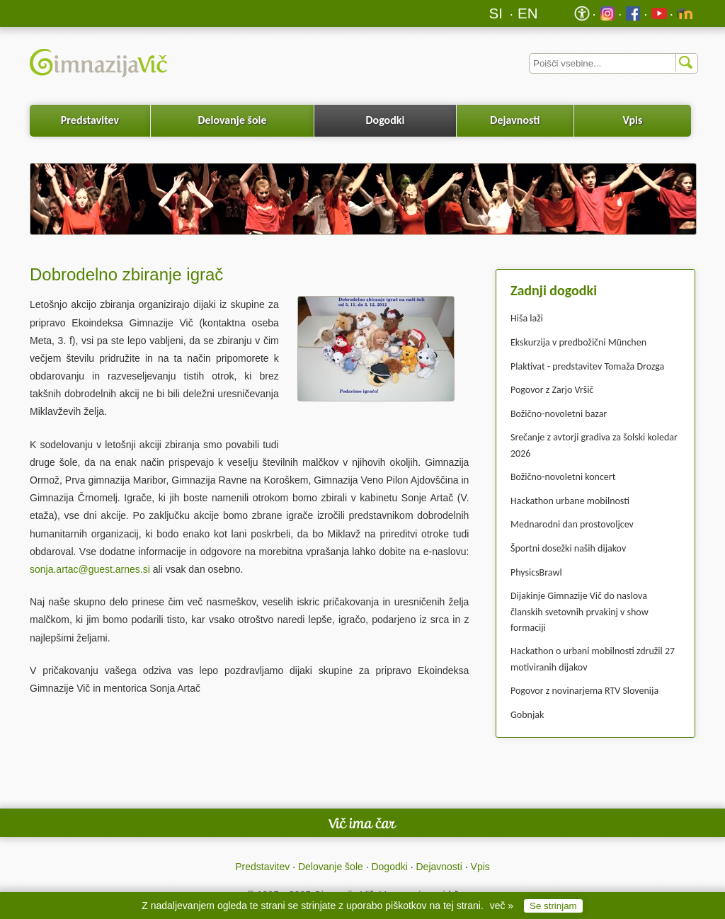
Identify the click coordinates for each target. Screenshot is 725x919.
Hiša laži (526, 318)
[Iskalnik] (613, 63)
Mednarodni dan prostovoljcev (572, 524)
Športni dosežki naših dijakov (568, 548)
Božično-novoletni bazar (558, 414)
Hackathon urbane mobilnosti (569, 501)
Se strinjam (553, 906)
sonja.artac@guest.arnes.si (90, 569)
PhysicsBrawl (536, 572)
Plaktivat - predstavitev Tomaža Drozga (587, 366)
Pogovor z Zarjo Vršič (551, 390)
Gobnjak (527, 715)
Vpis (632, 120)
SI (496, 13)
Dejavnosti (515, 120)
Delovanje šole (232, 120)
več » (501, 905)
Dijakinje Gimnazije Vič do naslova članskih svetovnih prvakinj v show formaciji (579, 612)
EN (528, 13)
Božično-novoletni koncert (562, 477)
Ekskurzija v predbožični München (578, 342)
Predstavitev (90, 120)
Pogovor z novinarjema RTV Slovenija (584, 691)
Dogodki (385, 120)
